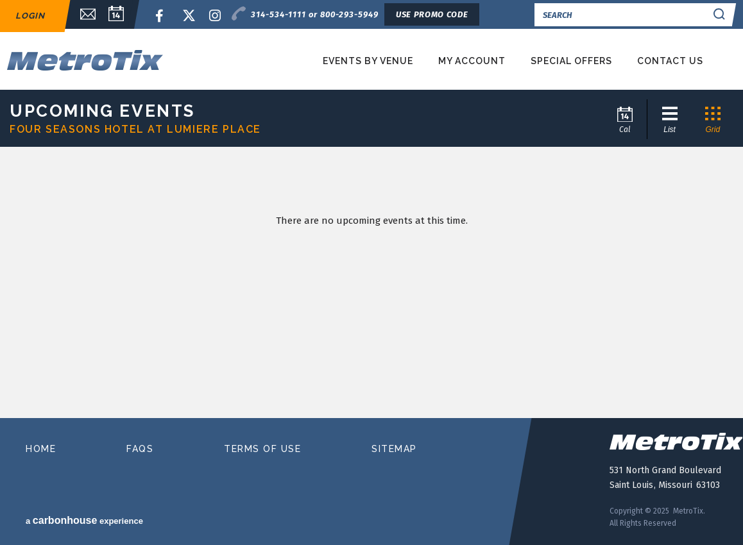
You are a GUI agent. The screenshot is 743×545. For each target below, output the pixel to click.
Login (30, 16)
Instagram (215, 16)
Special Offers (571, 61)
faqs (139, 449)
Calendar (116, 14)
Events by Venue (368, 61)
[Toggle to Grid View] (711, 119)
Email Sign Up (81, 14)
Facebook (161, 16)
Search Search (721, 14)
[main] (371, 286)
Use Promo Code (432, 14)
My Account (472, 61)
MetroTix (117, 60)
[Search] (623, 14)
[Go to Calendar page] (626, 119)
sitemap (394, 449)
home (41, 449)
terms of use (262, 449)
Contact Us (670, 61)
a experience (84, 520)
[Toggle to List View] (668, 119)
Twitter (188, 16)
